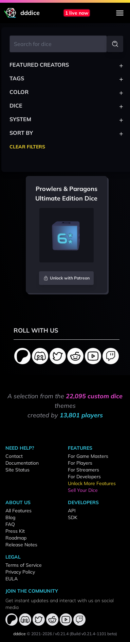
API (72, 511)
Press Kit (15, 531)
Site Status (17, 470)
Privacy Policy (20, 572)
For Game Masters (88, 456)
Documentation (22, 463)
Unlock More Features (92, 483)
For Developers (84, 477)
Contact (14, 456)
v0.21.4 (62, 633)
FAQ (10, 524)
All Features (18, 511)
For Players (80, 463)
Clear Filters (27, 147)
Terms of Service (23, 565)
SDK (72, 517)
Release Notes (21, 545)
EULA (11, 579)
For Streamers (83, 470)
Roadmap (15, 538)
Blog (10, 517)
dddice (19, 633)
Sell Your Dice (83, 490)
